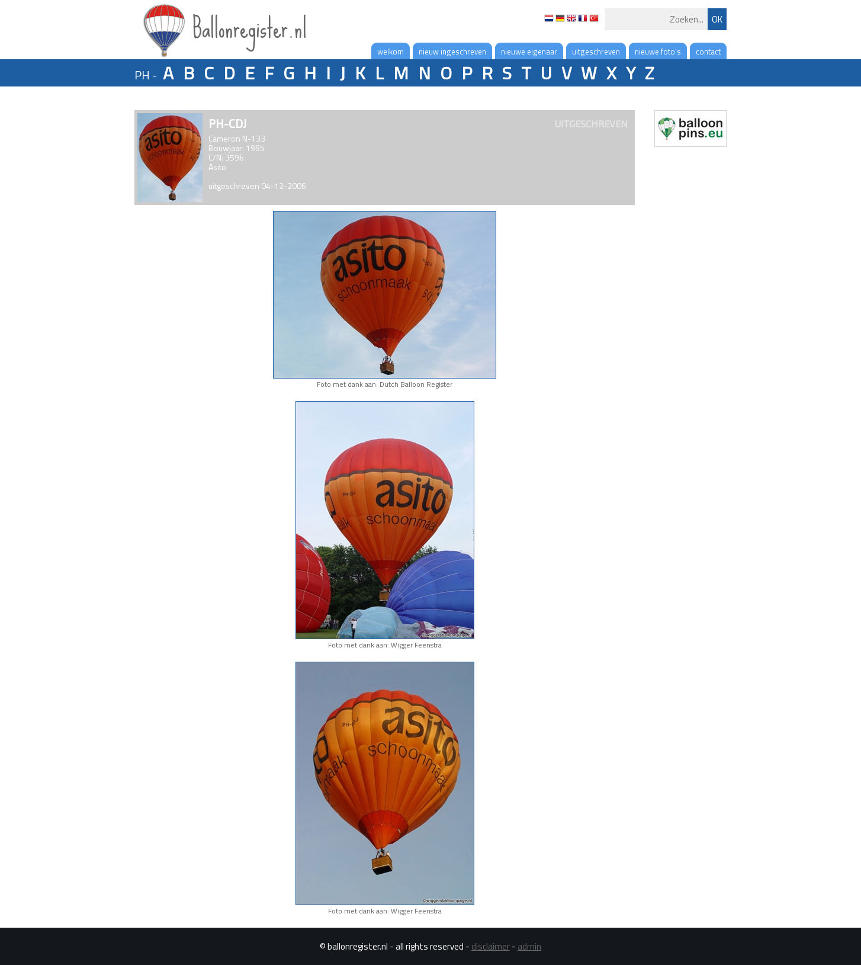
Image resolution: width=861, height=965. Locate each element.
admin (529, 946)
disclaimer (490, 946)
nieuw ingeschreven (452, 51)
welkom (390, 51)
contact (708, 51)
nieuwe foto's (658, 51)
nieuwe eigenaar (529, 51)
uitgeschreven (596, 51)
